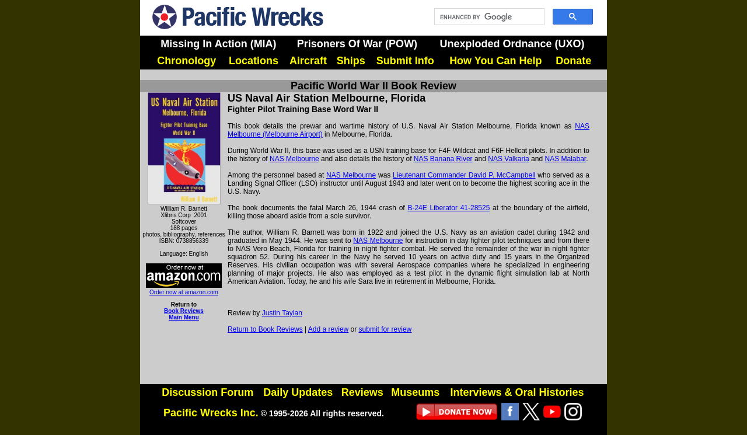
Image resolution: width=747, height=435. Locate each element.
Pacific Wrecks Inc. (211, 413)
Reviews (362, 392)
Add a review (328, 329)
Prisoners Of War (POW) (357, 44)
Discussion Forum (207, 392)
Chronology (186, 61)
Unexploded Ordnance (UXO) (511, 44)
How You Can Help (495, 61)
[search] (488, 17)
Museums (415, 392)
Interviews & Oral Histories (517, 392)
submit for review (385, 329)
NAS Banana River (443, 159)
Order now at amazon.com (184, 289)
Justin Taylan (282, 313)
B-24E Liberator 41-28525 (448, 208)
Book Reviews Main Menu (184, 314)
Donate (573, 61)
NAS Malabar (565, 159)
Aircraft (308, 61)
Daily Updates (298, 392)
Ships (351, 61)
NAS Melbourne (294, 159)
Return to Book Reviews (265, 329)
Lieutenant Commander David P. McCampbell (464, 175)
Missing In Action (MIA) (218, 44)
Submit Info (405, 61)
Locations (253, 61)
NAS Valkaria (508, 159)
